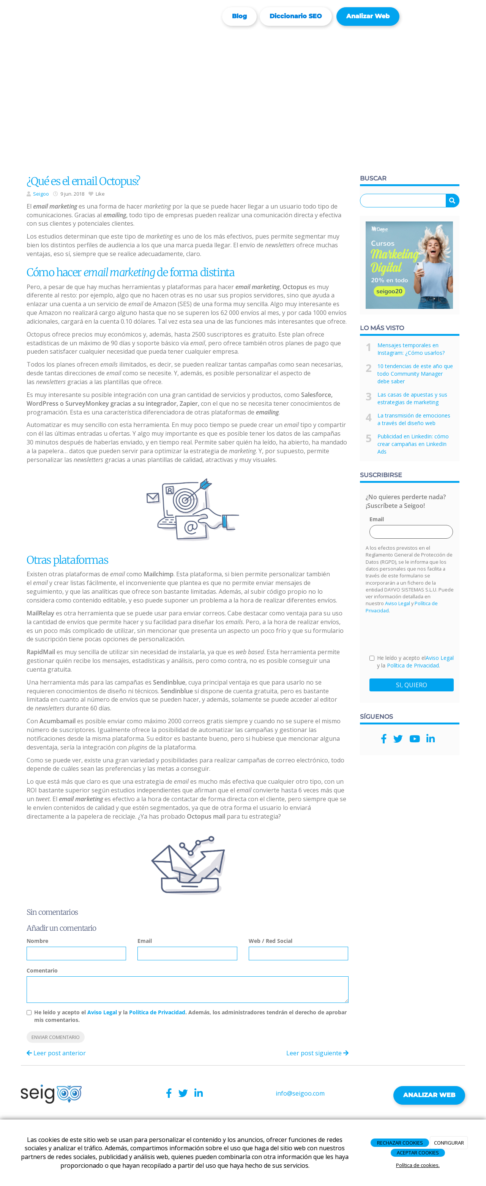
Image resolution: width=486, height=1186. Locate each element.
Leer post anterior (56, 1053)
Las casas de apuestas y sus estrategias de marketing (412, 398)
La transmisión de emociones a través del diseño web (413, 419)
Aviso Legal (102, 1012)
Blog (239, 16)
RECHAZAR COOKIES (400, 1142)
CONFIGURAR (449, 1142)
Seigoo (41, 193)
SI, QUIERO (411, 685)
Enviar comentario (56, 1037)
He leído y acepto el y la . (411, 661)
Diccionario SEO (296, 16)
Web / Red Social (270, 940)
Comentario (42, 970)
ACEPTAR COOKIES (418, 1152)
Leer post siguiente (317, 1053)
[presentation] (427, 633)
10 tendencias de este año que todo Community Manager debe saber (415, 373)
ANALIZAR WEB (429, 1095)
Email (144, 940)
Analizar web (368, 16)
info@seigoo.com (300, 1093)
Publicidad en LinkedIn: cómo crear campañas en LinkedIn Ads (413, 444)
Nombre (37, 940)
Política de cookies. (418, 1165)
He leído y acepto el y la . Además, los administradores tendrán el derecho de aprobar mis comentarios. (190, 1016)
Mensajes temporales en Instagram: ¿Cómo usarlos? (411, 349)
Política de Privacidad (157, 1012)
